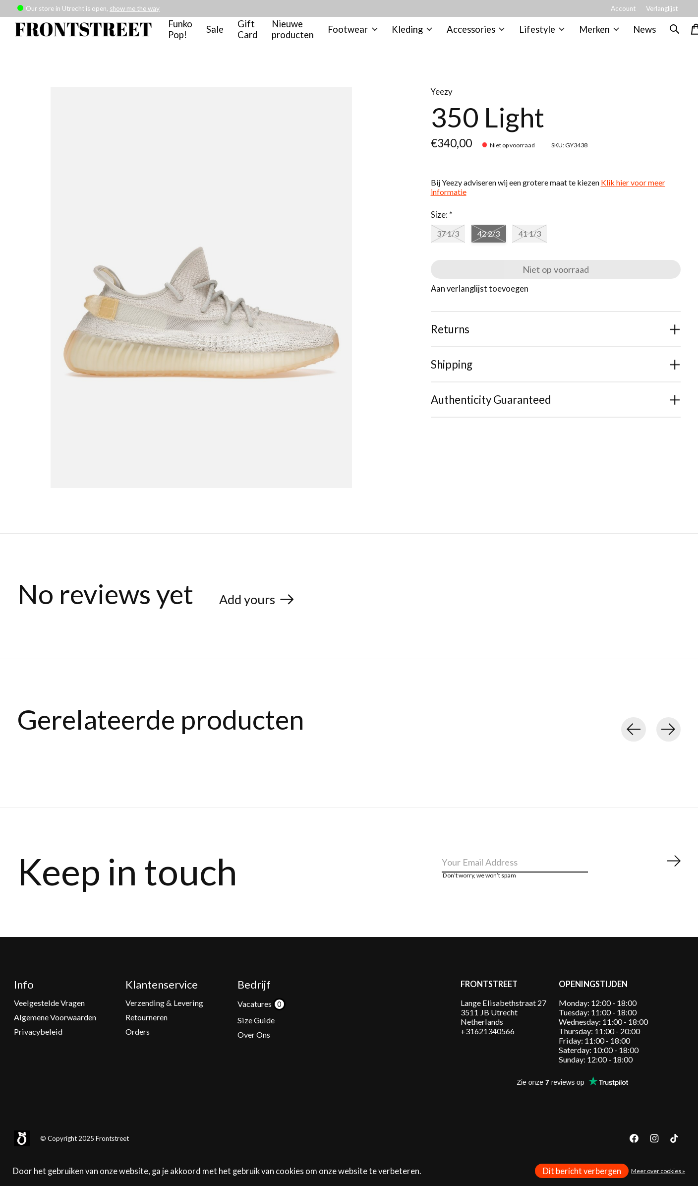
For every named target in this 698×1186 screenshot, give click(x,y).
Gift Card (251, 34)
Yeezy (441, 102)
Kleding (411, 34)
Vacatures (255, 1020)
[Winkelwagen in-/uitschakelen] (687, 34)
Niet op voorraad (555, 284)
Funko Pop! (185, 34)
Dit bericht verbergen (582, 1171)
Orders (137, 1049)
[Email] (562, 879)
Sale (219, 34)
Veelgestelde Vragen (49, 1019)
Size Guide (256, 1037)
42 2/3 (496, 245)
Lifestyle (536, 34)
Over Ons (253, 1052)
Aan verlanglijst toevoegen (479, 307)
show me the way (135, 8)
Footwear (354, 34)
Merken (591, 34)
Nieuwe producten (296, 34)
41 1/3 (542, 245)
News (635, 34)
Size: (442, 225)
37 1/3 (450, 245)
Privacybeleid (38, 1049)
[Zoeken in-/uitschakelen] (665, 34)
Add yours (253, 608)
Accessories (472, 34)
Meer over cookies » (658, 1171)
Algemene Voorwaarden (55, 1034)
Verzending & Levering (164, 1019)
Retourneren (146, 1034)
